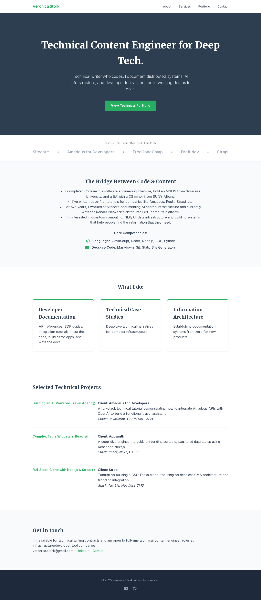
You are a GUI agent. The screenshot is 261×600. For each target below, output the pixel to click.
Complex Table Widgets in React (60, 436)
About (167, 6)
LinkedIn (83, 551)
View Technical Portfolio (130, 105)
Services (185, 6)
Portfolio (204, 6)
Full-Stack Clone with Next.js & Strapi (64, 470)
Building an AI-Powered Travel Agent (64, 403)
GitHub (98, 551)
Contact (223, 6)
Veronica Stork (46, 6)
